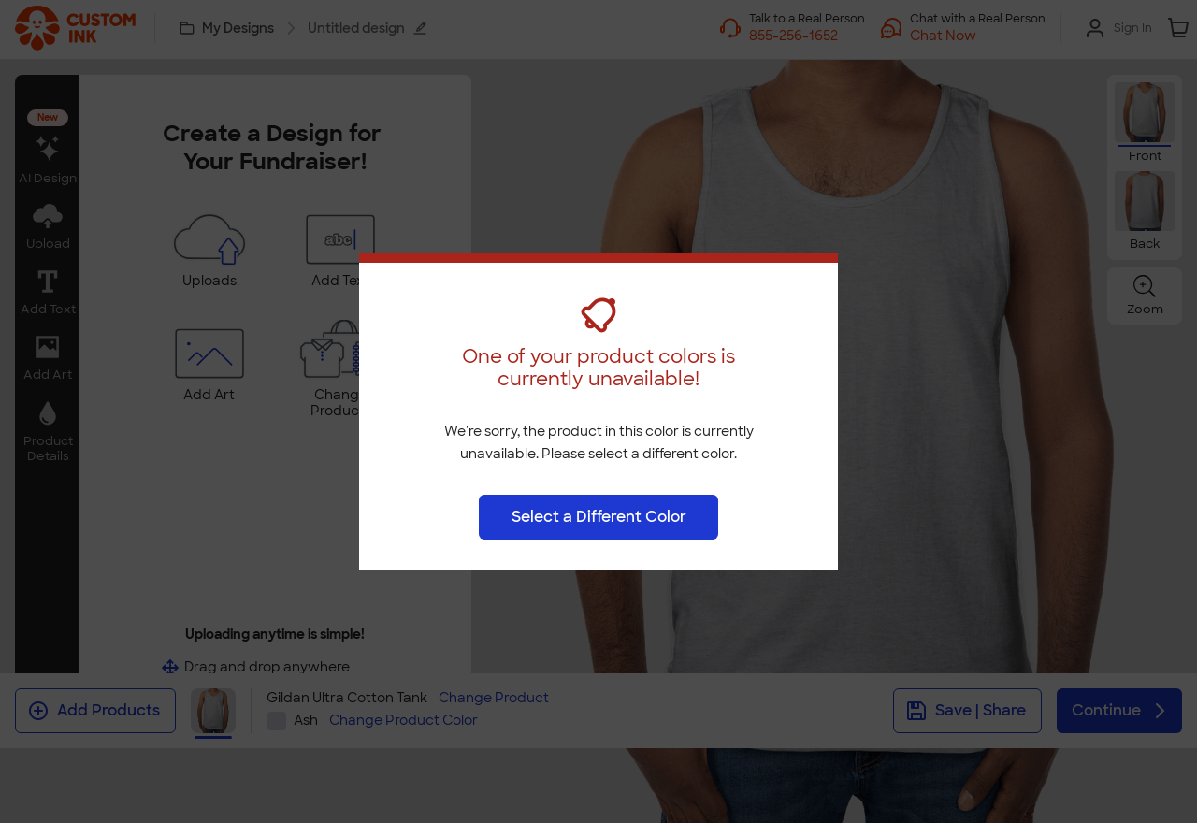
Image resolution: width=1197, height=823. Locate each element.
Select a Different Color (599, 517)
